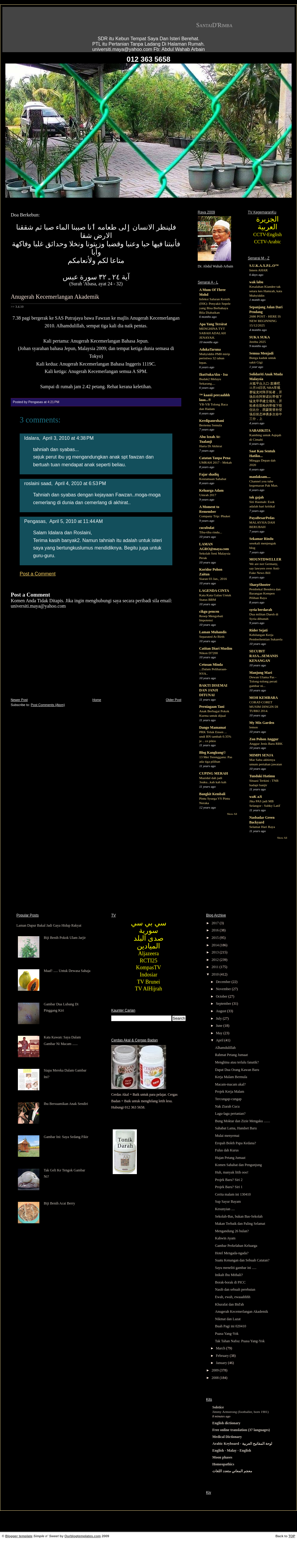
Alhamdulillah (225, 1048)
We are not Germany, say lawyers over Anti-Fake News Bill (264, 568)
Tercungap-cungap (228, 1099)
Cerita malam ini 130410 (233, 1194)
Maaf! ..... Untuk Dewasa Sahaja (67, 971)
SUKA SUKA (259, 337)
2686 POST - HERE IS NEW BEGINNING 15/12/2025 (265, 321)
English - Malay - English (231, 1450)
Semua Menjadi (261, 353)
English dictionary (226, 1423)
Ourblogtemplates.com (82, 1536)
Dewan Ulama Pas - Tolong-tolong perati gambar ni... (263, 681)
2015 (216, 938)
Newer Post (19, 700)
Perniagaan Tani (211, 707)
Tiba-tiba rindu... (210, 532)
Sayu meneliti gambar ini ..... (235, 1268)
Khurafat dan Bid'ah (229, 1304)
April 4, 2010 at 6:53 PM (80, 483)
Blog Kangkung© (212, 752)
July (219, 1018)
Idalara (31, 438)
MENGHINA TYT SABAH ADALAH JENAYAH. (212, 333)
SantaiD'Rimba (214, 25)
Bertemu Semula (210, 425)
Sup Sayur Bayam (228, 1201)
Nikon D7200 (208, 653)
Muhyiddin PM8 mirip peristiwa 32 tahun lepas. (214, 358)
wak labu (256, 282)
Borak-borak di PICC (230, 1282)
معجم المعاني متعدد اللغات (232, 1471)
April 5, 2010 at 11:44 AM (76, 521)
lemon (253, 727)
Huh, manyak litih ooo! (231, 1172)
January (222, 1363)
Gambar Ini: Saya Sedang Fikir (66, 1137)
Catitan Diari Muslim (215, 648)
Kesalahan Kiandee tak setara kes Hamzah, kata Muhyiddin (265, 291)
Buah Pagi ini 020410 (230, 1326)
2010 (216, 974)
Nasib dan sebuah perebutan (235, 1289)
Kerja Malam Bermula (231, 1077)
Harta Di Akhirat (210, 446)
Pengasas (35, 521)
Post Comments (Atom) (48, 705)
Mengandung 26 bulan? (232, 1231)
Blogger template (19, 1536)
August (221, 1011)
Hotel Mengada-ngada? (231, 1253)
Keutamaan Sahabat (212, 479)
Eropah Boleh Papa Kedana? (235, 1143)
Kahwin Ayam (225, 1238)
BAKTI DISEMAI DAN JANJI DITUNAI (213, 690)
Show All (232, 813)
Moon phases (222, 1457)
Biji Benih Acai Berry (59, 1203)
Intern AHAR (258, 270)
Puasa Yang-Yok (227, 1334)
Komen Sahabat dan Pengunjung (238, 1165)
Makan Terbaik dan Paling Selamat (240, 1223)
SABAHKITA (259, 430)
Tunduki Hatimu (262, 776)
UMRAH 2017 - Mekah (215, 462)
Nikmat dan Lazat (228, 1319)
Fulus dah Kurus (227, 1150)
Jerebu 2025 (257, 341)
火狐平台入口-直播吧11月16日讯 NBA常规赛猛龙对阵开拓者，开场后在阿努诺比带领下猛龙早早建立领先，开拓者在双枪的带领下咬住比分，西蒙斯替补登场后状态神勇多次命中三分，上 (265, 401)
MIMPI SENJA (261, 755)
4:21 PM (53, 402)
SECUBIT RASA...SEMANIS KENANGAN (263, 656)
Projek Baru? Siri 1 (228, 1187)
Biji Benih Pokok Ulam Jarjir (65, 938)
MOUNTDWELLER (265, 559)
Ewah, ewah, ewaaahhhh (232, 1297)
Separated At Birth (212, 636)
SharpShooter (259, 585)
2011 (216, 967)
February (223, 1356)
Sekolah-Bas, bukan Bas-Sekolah (239, 1216)
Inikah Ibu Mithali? (229, 1275)
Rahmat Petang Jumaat (231, 1055)
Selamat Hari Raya (262, 827)
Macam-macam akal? (230, 1084)
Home (96, 700)
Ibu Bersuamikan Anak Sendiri (66, 1104)
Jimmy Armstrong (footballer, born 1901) (240, 1412)
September (224, 1003)
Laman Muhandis (213, 632)
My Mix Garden (261, 723)
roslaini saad (37, 483)
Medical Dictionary (227, 1437)
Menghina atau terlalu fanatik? (237, 1062)
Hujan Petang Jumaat (230, 1158)
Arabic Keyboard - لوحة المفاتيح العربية (242, 1444)
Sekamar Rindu (261, 539)
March (221, 1348)
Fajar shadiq (209, 474)
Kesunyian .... (225, 1209)
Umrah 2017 (207, 495)
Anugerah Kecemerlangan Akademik (55, 296)
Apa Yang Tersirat (213, 324)
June (219, 1026)
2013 (216, 952)
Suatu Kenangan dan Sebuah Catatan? (242, 1260)
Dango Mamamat (212, 727)
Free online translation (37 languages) (241, 1430)
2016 (216, 930)
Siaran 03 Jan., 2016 (213, 578)
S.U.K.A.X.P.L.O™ (264, 266)
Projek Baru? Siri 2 (228, 1180)
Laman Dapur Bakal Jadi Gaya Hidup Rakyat (48, 925)
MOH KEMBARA (263, 698)
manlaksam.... (259, 477)
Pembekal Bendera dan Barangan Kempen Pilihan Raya (265, 593)
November (224, 989)
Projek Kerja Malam (229, 1091)
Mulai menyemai (227, 1136)
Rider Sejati (258, 630)
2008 (216, 1378)
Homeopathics (223, 1464)
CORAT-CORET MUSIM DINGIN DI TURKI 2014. (263, 706)
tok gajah (256, 497)
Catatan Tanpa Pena (215, 458)
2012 (216, 960)
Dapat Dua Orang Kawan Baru (237, 1070)
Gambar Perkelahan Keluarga (236, 1246)
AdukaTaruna (210, 349)
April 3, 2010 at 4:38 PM (68, 438)
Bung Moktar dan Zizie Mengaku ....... (242, 1121)
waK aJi (255, 797)
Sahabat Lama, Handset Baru (236, 1128)
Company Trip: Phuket (214, 516)
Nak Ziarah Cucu (227, 1106)
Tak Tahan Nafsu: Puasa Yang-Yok (240, 1341)
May (219, 1033)
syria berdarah (260, 610)
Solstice (218, 1407)
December (223, 982)
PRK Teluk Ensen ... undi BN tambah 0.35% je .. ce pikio (215, 736)
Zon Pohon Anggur (264, 739)
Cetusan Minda (211, 664)
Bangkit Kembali (212, 794)
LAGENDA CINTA (214, 591)
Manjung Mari (260, 673)
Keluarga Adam (211, 490)
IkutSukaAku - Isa (213, 374)
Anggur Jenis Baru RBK (266, 743)
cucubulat (206, 528)
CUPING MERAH (213, 773)
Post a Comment (37, 573)
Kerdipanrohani (211, 421)
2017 (216, 923)
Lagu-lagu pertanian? (230, 1113)
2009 (216, 1370)
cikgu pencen (209, 611)
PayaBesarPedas (262, 518)
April (220, 1040)
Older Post (173, 700)
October (222, 996)
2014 (216, 945)
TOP (291, 1536)
